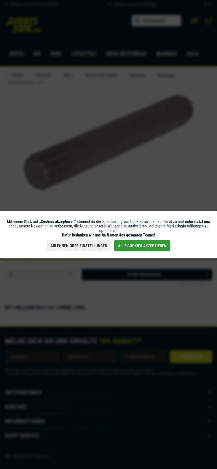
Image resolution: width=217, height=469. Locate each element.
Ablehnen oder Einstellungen (79, 246)
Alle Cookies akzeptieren (142, 246)
